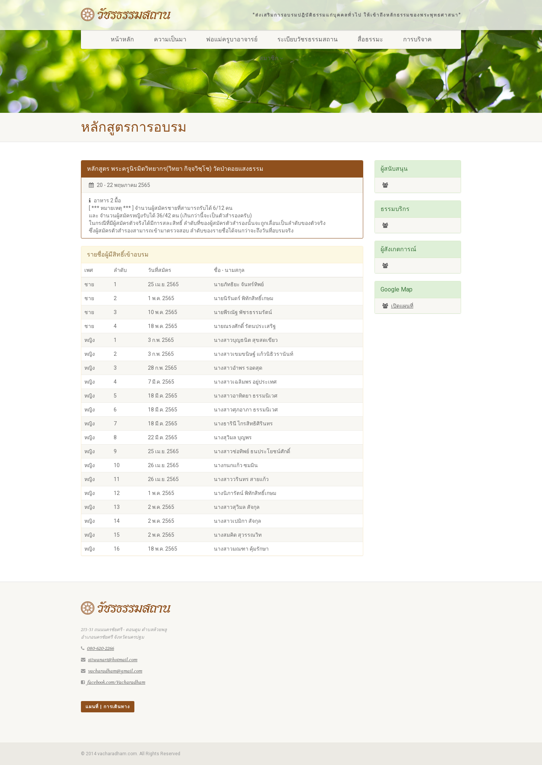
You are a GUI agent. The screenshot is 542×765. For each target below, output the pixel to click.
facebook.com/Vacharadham (116, 682)
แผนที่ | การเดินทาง (107, 706)
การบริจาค (417, 39)
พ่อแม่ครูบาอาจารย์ (231, 39)
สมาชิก (271, 58)
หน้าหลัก (122, 39)
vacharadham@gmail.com (115, 671)
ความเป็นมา (170, 39)
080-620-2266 (100, 648)
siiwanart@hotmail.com (112, 660)
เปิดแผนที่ (402, 306)
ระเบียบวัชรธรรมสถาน (307, 39)
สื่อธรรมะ (370, 39)
